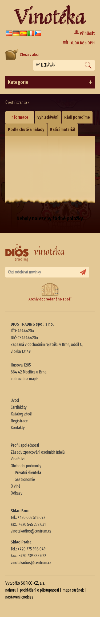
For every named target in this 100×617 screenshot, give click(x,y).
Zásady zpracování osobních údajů (38, 452)
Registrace (19, 420)
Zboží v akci (22, 54)
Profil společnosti (25, 445)
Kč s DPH (83, 42)
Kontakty (18, 427)
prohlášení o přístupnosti (39, 590)
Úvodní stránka (16, 102)
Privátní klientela (28, 472)
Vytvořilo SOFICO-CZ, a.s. (25, 583)
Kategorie (50, 82)
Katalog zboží (21, 414)
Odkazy (16, 493)
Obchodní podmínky (26, 465)
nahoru (10, 590)
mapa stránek (73, 590)
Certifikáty (19, 407)
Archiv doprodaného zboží (50, 292)
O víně (15, 486)
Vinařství (18, 458)
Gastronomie (25, 479)
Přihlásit (87, 33)
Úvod (15, 400)
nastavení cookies (19, 597)
